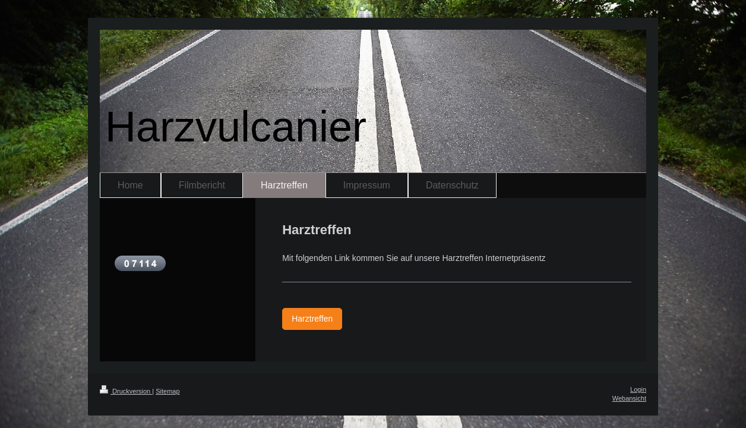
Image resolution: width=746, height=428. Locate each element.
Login (638, 389)
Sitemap (167, 391)
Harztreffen (312, 318)
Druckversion (126, 391)
